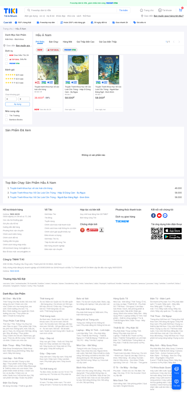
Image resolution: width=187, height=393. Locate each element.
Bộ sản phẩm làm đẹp (18, 376)
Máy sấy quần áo (163, 311)
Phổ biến (40, 41)
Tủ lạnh (158, 304)
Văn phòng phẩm (134, 383)
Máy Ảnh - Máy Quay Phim (163, 345)
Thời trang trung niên (53, 311)
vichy (29, 286)
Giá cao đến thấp (108, 41)
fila (34, 286)
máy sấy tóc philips (168, 373)
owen (47, 283)
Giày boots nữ (49, 346)
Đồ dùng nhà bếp (10, 386)
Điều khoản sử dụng (53, 235)
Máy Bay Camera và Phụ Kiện (166, 361)
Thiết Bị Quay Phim (165, 360)
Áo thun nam (45, 319)
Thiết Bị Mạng (91, 338)
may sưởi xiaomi (163, 378)
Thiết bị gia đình (25, 386)
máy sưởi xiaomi (169, 380)
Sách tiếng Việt (119, 383)
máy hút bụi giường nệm (165, 381)
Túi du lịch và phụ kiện (91, 302)
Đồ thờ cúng (86, 360)
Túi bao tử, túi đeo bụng (62, 385)
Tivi (156, 309)
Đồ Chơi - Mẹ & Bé (12, 298)
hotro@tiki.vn (24, 248)
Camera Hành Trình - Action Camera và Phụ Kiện (166, 353)
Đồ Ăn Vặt (86, 378)
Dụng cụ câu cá (162, 329)
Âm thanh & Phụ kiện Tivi (160, 302)
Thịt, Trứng (16, 324)
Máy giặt (158, 306)
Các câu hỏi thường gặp (13, 220)
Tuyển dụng (50, 221)
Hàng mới (67, 41)
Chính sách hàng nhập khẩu (14, 244)
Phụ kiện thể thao (167, 324)
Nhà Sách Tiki (120, 380)
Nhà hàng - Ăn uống (127, 358)
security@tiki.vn (24, 252)
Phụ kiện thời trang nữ (86, 312)
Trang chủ (149, 10)
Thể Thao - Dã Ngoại (161, 316)
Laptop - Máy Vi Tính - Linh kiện (93, 330)
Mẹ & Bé (129, 311)
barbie (41, 283)
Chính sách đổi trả (10, 237)
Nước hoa (12, 375)
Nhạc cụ (96, 360)
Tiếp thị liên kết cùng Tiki (55, 242)
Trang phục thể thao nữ (160, 319)
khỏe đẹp (60, 16)
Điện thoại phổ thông (16, 351)
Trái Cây (6, 324)
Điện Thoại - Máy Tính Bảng (17, 345)
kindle (119, 283)
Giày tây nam (57, 357)
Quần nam (56, 319)
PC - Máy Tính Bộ (88, 340)
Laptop (100, 340)
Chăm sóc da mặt (10, 361)
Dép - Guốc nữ (58, 341)
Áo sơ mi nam (56, 322)
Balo (78, 302)
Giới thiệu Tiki (50, 214)
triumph (103, 283)
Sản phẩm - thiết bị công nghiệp (130, 317)
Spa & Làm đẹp (131, 355)
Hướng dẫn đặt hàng (11, 227)
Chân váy (58, 306)
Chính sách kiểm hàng (12, 234)
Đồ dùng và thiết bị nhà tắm (93, 355)
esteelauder (21, 283)
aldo (96, 283)
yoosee (149, 283)
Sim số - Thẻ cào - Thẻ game (134, 362)
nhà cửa (71, 16)
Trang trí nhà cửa (84, 348)
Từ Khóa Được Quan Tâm (163, 367)
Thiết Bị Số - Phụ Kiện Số (125, 328)
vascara (6, 283)
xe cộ (42, 16)
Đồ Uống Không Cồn (91, 380)
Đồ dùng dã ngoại (167, 322)
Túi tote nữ (55, 374)
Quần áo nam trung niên (55, 331)
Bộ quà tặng (89, 382)
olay (156, 283)
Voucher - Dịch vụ (122, 350)
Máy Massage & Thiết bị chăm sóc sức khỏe (19, 367)
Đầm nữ (49, 302)
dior (12, 283)
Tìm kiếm (123, 10)
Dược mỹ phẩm (26, 378)
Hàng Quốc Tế (120, 298)
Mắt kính (99, 312)
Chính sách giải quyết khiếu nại (58, 232)
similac (163, 283)
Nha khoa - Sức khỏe (129, 360)
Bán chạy (53, 41)
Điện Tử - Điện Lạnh (160, 298)
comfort (170, 283)
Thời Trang (136, 302)
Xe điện (138, 371)
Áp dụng (17, 104)
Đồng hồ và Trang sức (88, 319)
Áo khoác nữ (59, 304)
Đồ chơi (29, 302)
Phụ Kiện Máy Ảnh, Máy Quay (162, 348)
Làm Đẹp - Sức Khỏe (13, 358)
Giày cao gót (45, 341)
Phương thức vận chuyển (13, 230)
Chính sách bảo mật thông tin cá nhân (60, 228)
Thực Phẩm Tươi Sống (14, 320)
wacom (134, 283)
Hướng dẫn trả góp (11, 241)
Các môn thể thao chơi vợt (166, 332)
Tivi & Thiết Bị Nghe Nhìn (128, 319)
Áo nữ (42, 302)
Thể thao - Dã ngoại (125, 306)
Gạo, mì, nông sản (16, 331)
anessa (142, 283)
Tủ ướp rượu (177, 311)
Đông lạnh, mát (20, 329)
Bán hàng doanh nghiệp (55, 246)
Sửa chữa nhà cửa (88, 351)
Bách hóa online (126, 313)
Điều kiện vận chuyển (53, 249)
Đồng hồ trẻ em (103, 325)
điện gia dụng (31, 16)
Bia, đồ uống (12, 333)
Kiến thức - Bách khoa (14, 39)
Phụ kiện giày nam (52, 361)
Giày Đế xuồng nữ (56, 348)
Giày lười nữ (61, 346)
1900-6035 (15, 214)
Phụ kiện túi (66, 374)
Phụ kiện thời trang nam (92, 313)
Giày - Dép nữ (47, 338)
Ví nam (42, 382)
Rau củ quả (12, 326)
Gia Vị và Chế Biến (89, 375)
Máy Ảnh (172, 362)
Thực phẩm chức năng (17, 364)
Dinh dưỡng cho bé (16, 309)
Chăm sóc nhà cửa (19, 340)
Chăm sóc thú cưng (85, 371)
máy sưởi (154, 371)
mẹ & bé (50, 16)
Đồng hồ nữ (91, 323)
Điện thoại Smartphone (12, 348)
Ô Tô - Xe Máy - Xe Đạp (125, 367)
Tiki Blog (48, 218)
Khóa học (136, 353)
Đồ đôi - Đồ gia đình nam (58, 326)
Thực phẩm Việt (25, 326)
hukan (23, 286)
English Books (128, 386)
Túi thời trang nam (49, 379)
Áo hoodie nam (51, 324)
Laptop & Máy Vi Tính (133, 316)
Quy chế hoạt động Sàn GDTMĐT (94, 214)
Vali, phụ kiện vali (102, 304)
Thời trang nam (47, 316)
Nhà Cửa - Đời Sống (87, 345)
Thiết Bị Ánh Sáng (166, 351)
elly (76, 283)
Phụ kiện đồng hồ (89, 325)
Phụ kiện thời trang (86, 309)
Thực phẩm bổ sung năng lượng (167, 337)
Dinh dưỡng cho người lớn (18, 311)
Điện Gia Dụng (10, 382)
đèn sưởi (162, 371)
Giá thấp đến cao (85, 41)
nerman (126, 283)
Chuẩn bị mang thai (16, 316)
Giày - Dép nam (48, 353)
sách (79, 16)
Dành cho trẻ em (15, 336)
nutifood (111, 283)
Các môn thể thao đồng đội (167, 331)
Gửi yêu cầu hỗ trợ (10, 223)
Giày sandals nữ (54, 344)
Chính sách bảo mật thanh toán (58, 225)
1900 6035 (14, 271)
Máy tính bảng (14, 353)
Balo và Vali (83, 298)
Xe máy (121, 373)
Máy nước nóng (166, 309)
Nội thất (89, 353)
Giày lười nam (45, 357)
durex (61, 283)
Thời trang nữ (46, 298)
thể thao (87, 16)
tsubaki (41, 286)
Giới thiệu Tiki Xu (52, 239)
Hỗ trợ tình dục (24, 375)
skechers (89, 283)
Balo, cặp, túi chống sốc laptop (93, 303)
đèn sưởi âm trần (162, 387)
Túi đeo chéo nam (54, 382)
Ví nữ (67, 372)
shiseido (6, 286)
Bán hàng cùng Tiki (88, 218)
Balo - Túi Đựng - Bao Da (165, 355)
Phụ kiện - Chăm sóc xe (123, 371)
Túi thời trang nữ (48, 368)
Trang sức (81, 323)
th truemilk (32, 283)
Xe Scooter (136, 373)
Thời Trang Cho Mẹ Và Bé (13, 302)
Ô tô (128, 373)
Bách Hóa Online (85, 367)
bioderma (69, 283)
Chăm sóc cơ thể (15, 366)
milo (81, 283)
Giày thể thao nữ (171, 336)
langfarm (15, 286)
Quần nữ (57, 302)
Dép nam (53, 359)
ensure (55, 283)
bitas (177, 283)
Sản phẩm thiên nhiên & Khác (18, 369)
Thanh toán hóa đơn (121, 353)
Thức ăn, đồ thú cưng (16, 338)
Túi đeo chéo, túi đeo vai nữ (51, 372)
